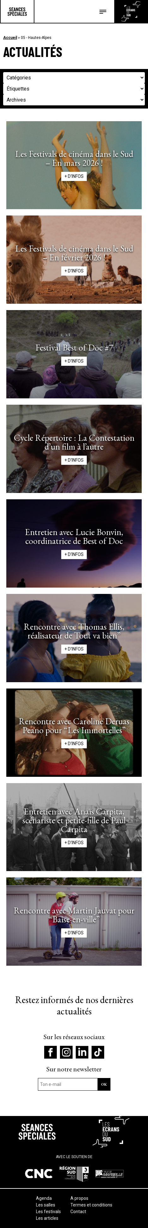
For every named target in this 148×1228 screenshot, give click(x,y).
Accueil (10, 37)
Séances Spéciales (17, 11)
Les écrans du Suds (130, 11)
